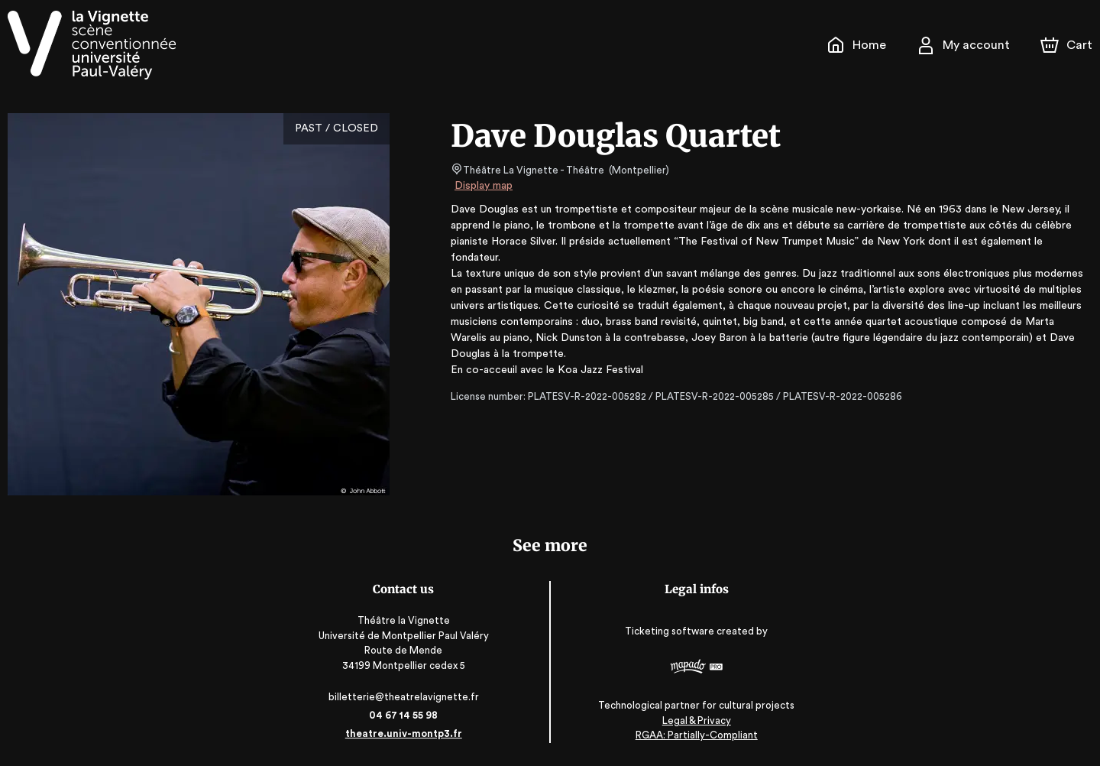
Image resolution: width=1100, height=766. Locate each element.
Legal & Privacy (694, 720)
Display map (484, 186)
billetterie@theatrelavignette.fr (405, 697)
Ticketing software (670, 632)
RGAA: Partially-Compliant (694, 735)
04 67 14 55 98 (406, 715)
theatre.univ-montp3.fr (405, 733)
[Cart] (1067, 45)
